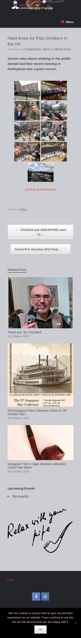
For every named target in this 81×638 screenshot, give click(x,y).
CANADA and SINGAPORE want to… (40, 232)
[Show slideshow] (40, 189)
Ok (40, 629)
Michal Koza (62, 49)
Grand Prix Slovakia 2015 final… (40, 249)
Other (23, 209)
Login (9, 579)
